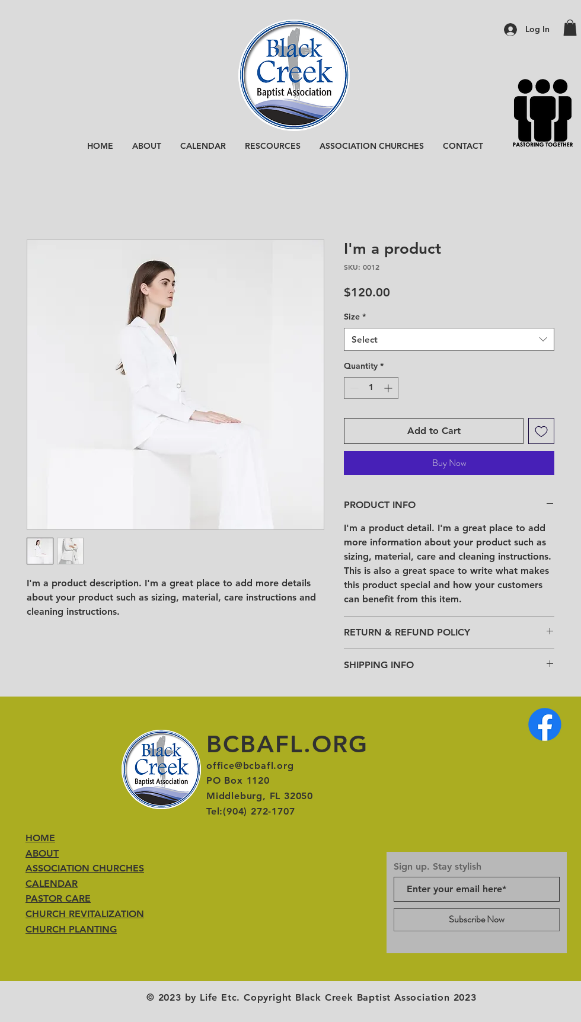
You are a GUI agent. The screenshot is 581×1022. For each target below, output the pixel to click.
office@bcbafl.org (250, 765)
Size (355, 316)
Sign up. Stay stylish (437, 866)
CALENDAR (51, 883)
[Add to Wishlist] (541, 431)
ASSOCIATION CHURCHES (84, 868)
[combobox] (449, 339)
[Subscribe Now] (477, 919)
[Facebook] (545, 724)
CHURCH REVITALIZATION (84, 913)
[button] (570, 28)
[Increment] (389, 388)
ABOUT (42, 853)
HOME (40, 838)
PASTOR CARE (58, 898)
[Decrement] (353, 388)
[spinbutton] (371, 388)
